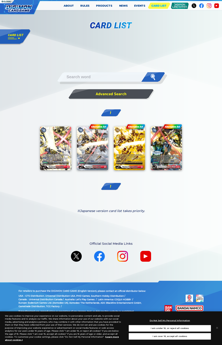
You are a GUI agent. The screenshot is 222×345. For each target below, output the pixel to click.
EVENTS (139, 5)
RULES (85, 5)
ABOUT (69, 5)
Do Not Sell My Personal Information (170, 323)
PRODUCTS (104, 5)
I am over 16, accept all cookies (170, 338)
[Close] (217, 330)
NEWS (123, 5)
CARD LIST (159, 5)
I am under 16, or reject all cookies (170, 330)
